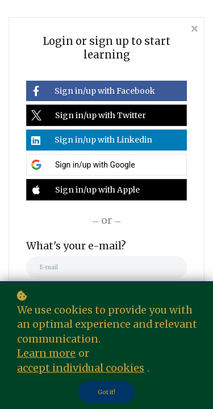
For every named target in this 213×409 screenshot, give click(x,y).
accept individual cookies (80, 368)
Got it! (106, 392)
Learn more (46, 353)
